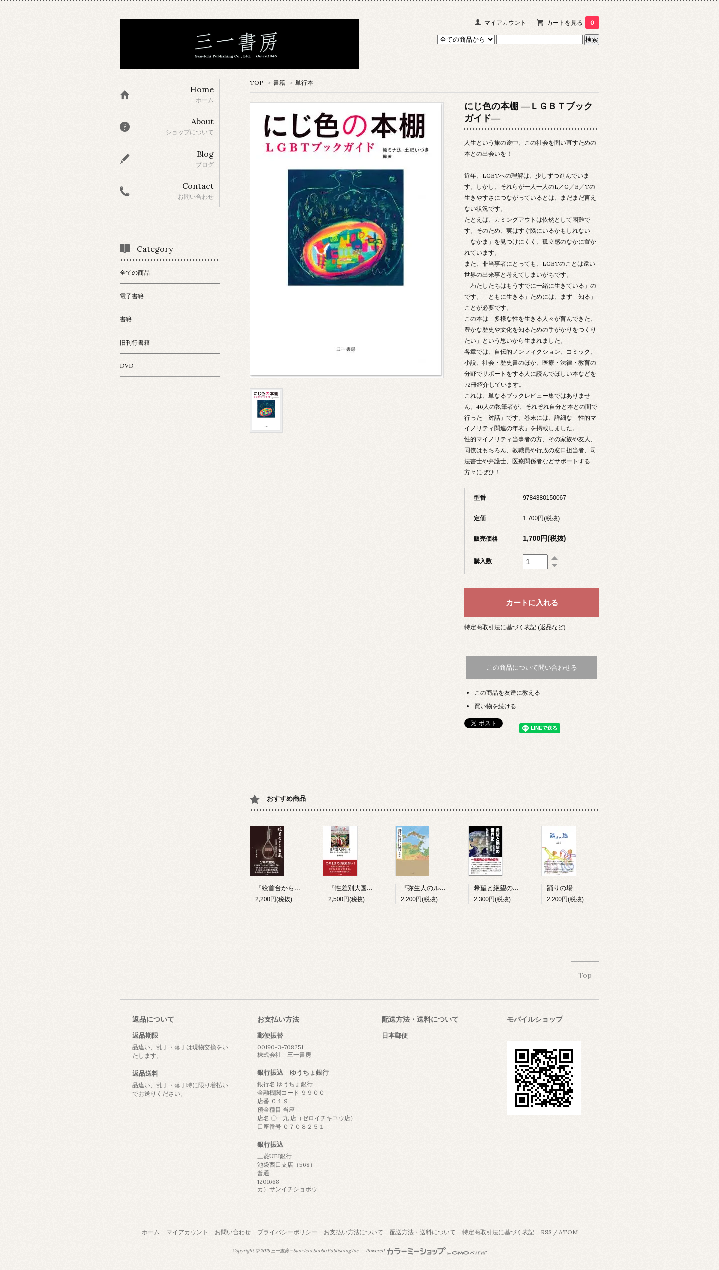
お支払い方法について (353, 1232)
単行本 (304, 82)
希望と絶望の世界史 (503, 888)
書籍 (279, 82)
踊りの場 (560, 888)
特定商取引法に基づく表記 (498, 1232)
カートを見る (573, 22)
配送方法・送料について (423, 1232)
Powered (426, 1251)
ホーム (151, 1232)
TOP (256, 82)
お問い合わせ (233, 1232)
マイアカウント (505, 22)
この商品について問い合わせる (531, 667)
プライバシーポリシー (287, 1232)
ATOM (568, 1232)
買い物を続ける (495, 706)
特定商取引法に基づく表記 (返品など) (515, 627)
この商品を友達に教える (507, 692)
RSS (546, 1232)
